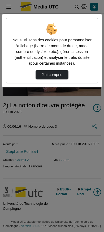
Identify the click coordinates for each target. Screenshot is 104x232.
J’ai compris (52, 75)
